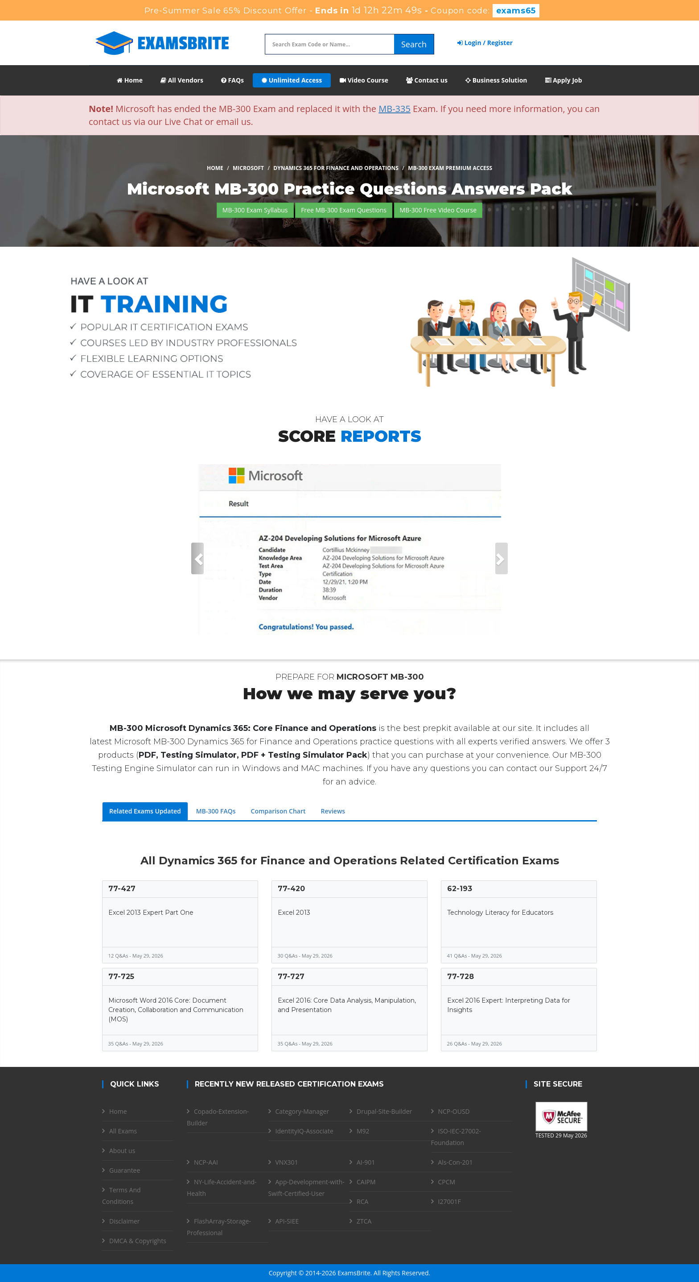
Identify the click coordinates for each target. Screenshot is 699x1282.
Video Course (364, 80)
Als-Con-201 (455, 1162)
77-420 (291, 888)
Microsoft (248, 168)
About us (122, 1150)
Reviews (333, 811)
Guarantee (124, 1170)
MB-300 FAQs (216, 811)
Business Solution (496, 80)
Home (130, 80)
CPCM (447, 1182)
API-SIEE (287, 1221)
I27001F (449, 1201)
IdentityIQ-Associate (304, 1131)
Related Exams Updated (145, 811)
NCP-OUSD (454, 1111)
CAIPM (366, 1182)
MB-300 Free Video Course (438, 210)
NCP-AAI (206, 1162)
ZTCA (364, 1221)
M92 (363, 1131)
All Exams (123, 1131)
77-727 (291, 976)
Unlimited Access (292, 80)
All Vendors (181, 80)
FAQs (232, 80)
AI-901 (366, 1162)
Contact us (427, 80)
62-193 (459, 888)
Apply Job (563, 80)
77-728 (460, 976)
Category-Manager (302, 1111)
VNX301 (286, 1162)
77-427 (122, 888)
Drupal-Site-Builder (384, 1111)
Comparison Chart (278, 811)
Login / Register (485, 42)
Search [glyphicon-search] (414, 44)
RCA (362, 1201)
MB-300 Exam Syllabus (255, 210)
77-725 (121, 976)
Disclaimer (124, 1221)
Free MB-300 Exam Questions (344, 210)
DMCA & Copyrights (137, 1240)
